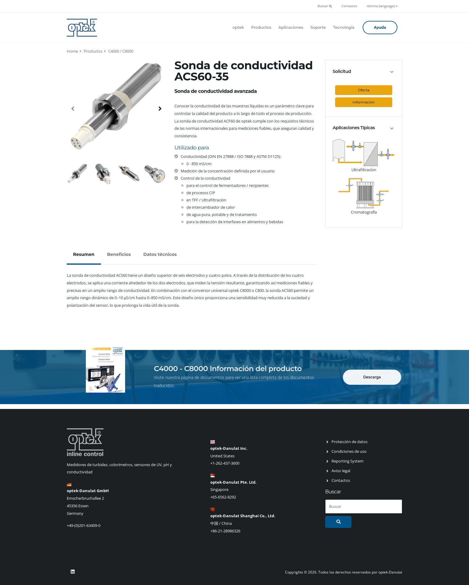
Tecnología (343, 27)
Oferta (364, 90)
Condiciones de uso (349, 451)
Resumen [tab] (84, 254)
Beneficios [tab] (119, 254)
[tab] (363, 71)
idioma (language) (382, 6)
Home (72, 51)
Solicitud (342, 71)
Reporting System (348, 461)
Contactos (349, 6)
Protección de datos (349, 441)
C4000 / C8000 (120, 51)
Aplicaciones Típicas (354, 127)
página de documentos (207, 377)
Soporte (318, 27)
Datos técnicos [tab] (160, 254)
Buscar (325, 6)
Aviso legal (341, 470)
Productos (261, 27)
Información (364, 102)
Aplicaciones (290, 27)
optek (238, 27)
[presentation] (72, 108)
